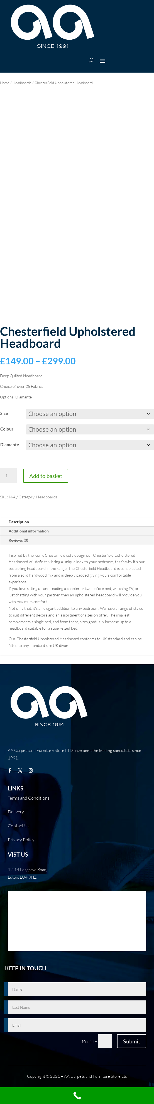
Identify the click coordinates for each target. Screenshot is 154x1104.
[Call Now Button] (77, 1095)
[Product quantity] (8, 476)
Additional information (29, 531)
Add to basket (45, 475)
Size (4, 413)
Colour (6, 428)
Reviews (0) (18, 540)
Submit (131, 1041)
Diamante (9, 444)
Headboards (22, 82)
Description (19, 521)
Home (4, 82)
